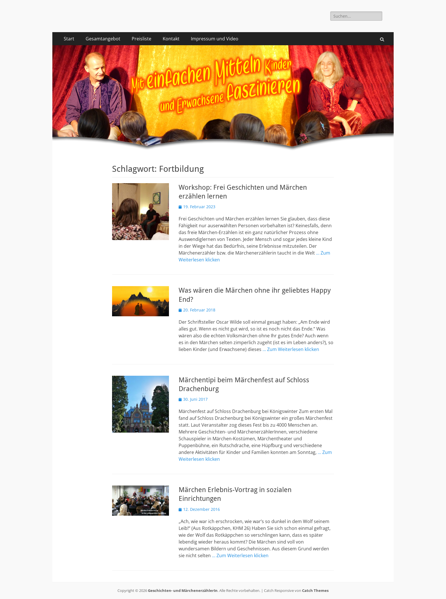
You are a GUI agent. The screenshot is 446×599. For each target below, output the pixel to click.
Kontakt (171, 39)
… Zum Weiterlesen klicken (291, 349)
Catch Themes (315, 590)
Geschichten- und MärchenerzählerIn (183, 590)
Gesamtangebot (103, 39)
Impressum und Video (214, 39)
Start (69, 39)
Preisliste (141, 39)
